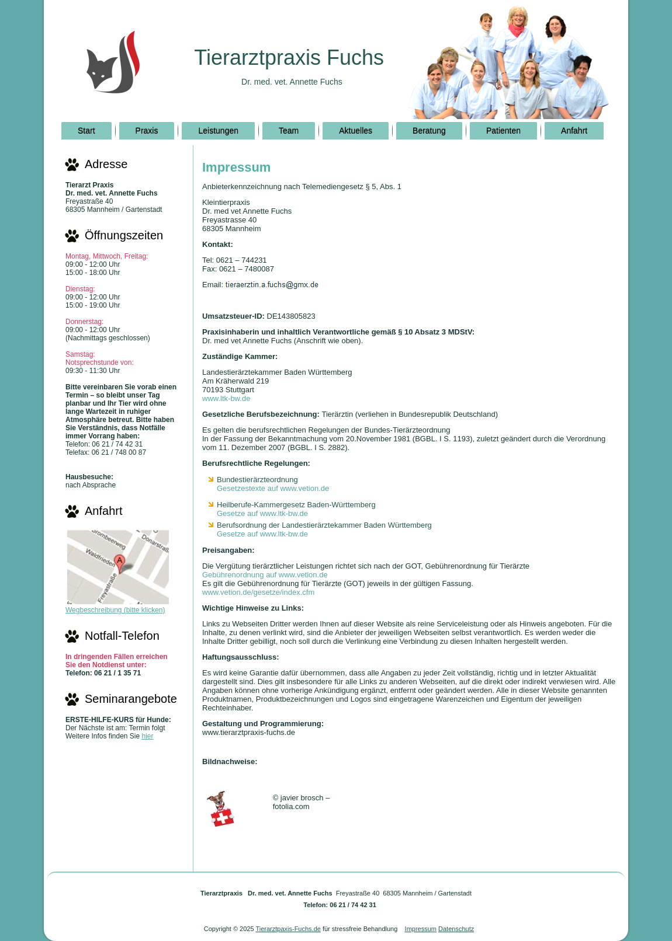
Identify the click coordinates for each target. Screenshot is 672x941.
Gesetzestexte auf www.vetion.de (273, 488)
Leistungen (218, 130)
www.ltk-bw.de (226, 398)
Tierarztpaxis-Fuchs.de (287, 928)
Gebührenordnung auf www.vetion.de (265, 574)
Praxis (147, 130)
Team (289, 130)
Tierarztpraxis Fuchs (289, 57)
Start (86, 130)
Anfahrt (574, 130)
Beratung (429, 130)
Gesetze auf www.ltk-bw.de (262, 513)
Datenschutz (456, 928)
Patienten (503, 130)
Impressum (421, 928)
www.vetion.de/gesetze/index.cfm (258, 592)
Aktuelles (355, 130)
